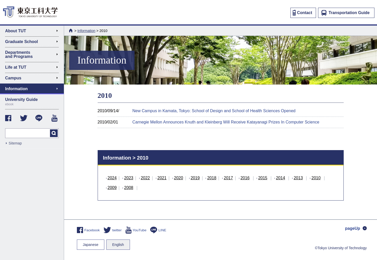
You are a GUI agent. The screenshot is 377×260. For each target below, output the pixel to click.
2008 (128, 187)
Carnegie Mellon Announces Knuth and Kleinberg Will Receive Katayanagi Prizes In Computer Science (226, 122)
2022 (145, 178)
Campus (33, 79)
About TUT (33, 32)
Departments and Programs (33, 54)
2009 (112, 187)
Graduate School (33, 42)
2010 (316, 178)
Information (86, 31)
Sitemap (15, 143)
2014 (280, 178)
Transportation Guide (345, 13)
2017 (228, 178)
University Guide (32, 101)
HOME (71, 30)
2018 (211, 178)
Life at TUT (33, 68)
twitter (112, 230)
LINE (158, 230)
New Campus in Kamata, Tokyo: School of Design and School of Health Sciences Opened (214, 111)
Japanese (90, 245)
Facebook (88, 230)
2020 (178, 178)
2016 (245, 178)
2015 (262, 178)
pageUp (356, 228)
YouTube (136, 230)
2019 (195, 178)
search (54, 133)
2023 (128, 178)
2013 (298, 178)
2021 (162, 178)
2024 (112, 178)
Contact (302, 13)
